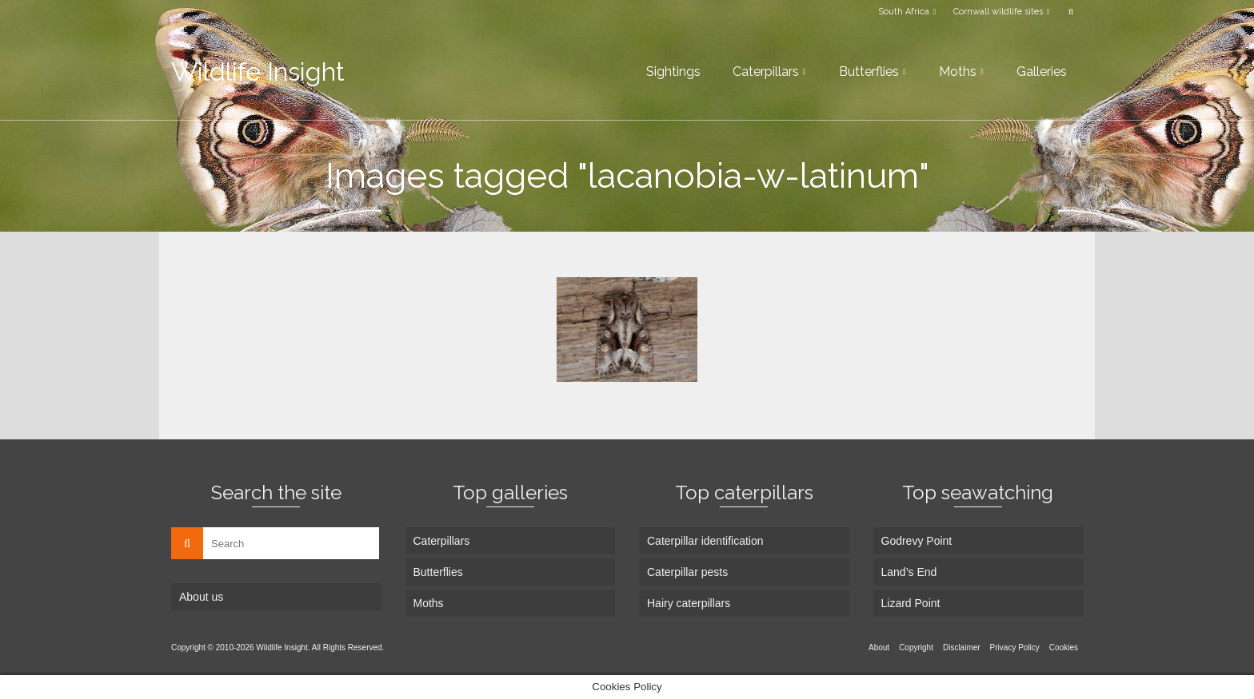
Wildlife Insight (258, 71)
